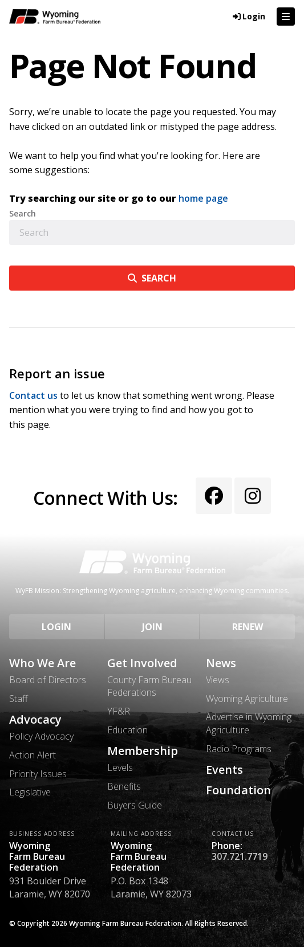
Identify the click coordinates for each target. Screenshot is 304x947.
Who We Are (42, 663)
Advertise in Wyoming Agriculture (248, 723)
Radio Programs (238, 748)
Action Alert (32, 755)
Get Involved (142, 663)
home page (203, 198)
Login (56, 627)
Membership (142, 751)
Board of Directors (47, 679)
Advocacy (35, 719)
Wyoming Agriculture (247, 698)
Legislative (30, 792)
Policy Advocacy (41, 736)
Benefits (124, 786)
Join (152, 627)
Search (22, 214)
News (221, 663)
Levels (120, 767)
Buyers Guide (134, 805)
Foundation (238, 790)
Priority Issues (38, 774)
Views (217, 679)
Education (127, 730)
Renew (247, 627)
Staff (18, 698)
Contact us (33, 395)
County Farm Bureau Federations (149, 686)
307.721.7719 (239, 856)
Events (224, 769)
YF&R (118, 711)
